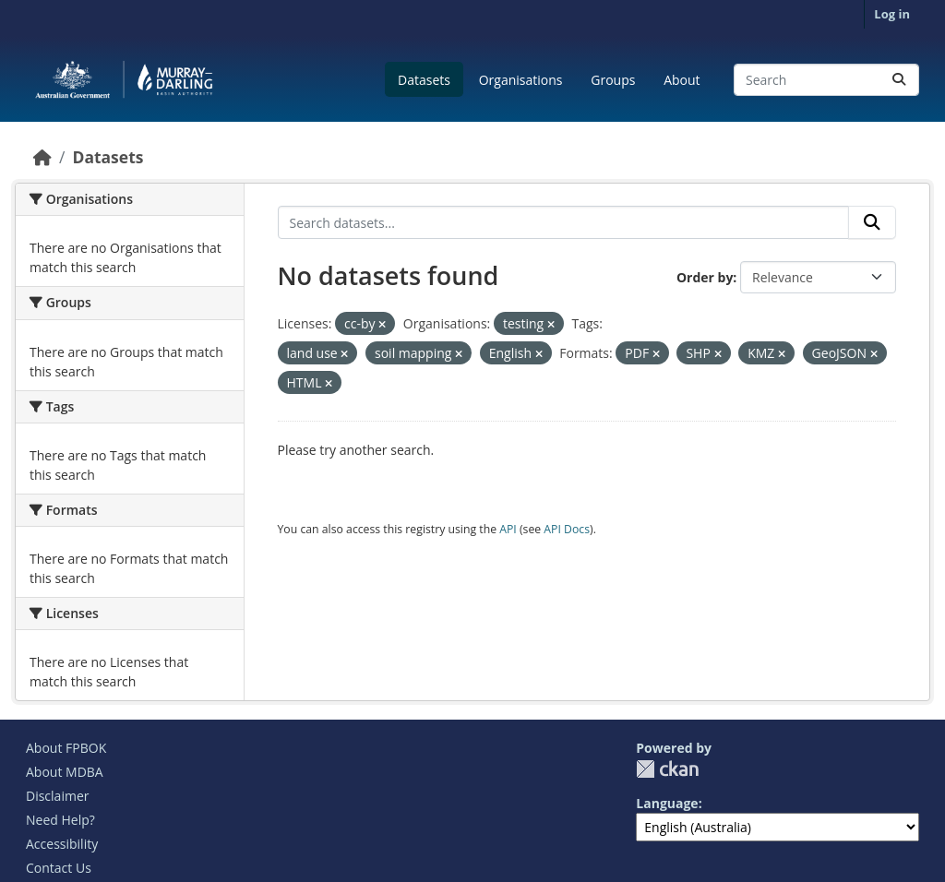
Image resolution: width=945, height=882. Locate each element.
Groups (613, 80)
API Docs (567, 529)
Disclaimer (57, 796)
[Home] (42, 157)
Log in (892, 14)
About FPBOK (66, 748)
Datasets (424, 80)
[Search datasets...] (826, 80)
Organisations (521, 80)
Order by (704, 277)
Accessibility (62, 843)
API (508, 529)
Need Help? (60, 819)
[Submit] (898, 80)
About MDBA (64, 772)
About (682, 80)
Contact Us (58, 867)
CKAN (667, 769)
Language (667, 803)
